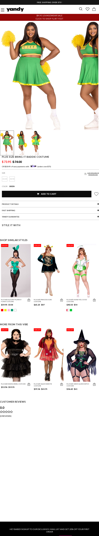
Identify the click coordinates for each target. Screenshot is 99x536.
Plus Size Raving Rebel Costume (13, 384)
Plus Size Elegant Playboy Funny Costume (11, 300)
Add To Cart (46, 194)
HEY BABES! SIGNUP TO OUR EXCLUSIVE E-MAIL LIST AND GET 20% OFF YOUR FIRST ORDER (49, 530)
